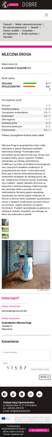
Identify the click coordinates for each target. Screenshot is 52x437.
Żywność (7, 24)
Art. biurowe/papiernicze (15, 27)
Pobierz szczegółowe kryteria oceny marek (23, 135)
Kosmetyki (27, 30)
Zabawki (34, 27)
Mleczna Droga (16, 54)
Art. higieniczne (10, 33)
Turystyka (7, 37)
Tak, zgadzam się (38, 430)
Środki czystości (29, 33)
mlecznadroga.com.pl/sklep (15, 311)
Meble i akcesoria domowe (28, 24)
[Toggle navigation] (46, 15)
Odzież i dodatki (11, 30)
